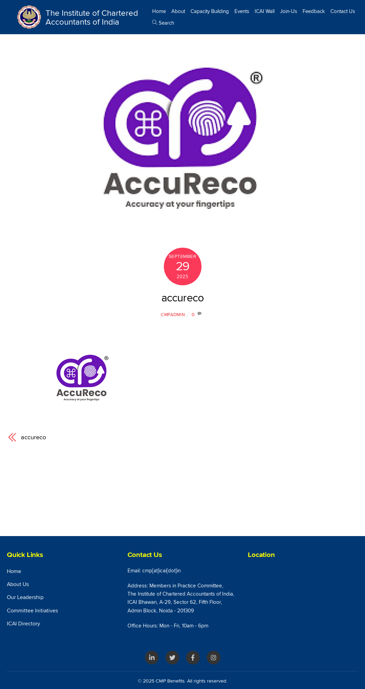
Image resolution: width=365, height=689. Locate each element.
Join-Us (288, 11)
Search (163, 23)
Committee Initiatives (32, 610)
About (178, 11)
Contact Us (342, 11)
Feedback (314, 11)
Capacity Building (210, 11)
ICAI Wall (265, 11)
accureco (182, 298)
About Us (18, 584)
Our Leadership (25, 597)
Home (159, 11)
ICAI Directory (23, 623)
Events (241, 11)
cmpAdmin (173, 314)
